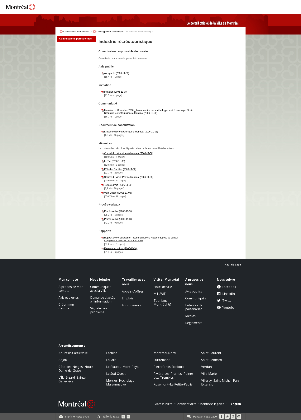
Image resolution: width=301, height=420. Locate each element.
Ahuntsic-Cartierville (73, 353)
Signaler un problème (98, 310)
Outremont (162, 360)
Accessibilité (163, 404)
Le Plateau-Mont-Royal (122, 367)
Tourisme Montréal (161, 302)
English (236, 404)
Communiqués (195, 298)
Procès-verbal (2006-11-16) (118, 211)
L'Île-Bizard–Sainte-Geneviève (73, 379)
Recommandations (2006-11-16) (120, 248)
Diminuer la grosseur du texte (128, 416)
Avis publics (193, 291)
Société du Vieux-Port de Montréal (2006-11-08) (128, 177)
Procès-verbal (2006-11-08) (118, 219)
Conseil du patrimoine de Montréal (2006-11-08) (128, 153)
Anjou (63, 360)
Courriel (239, 416)
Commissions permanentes (76, 31)
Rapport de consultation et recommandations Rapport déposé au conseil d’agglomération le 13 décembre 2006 (141, 239)
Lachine (111, 353)
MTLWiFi (160, 294)
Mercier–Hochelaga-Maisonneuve (121, 382)
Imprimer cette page (77, 416)
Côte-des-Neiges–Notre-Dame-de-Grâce (76, 369)
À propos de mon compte (71, 289)
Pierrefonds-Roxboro (169, 367)
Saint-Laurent (211, 353)
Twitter (225, 300)
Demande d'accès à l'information (102, 299)
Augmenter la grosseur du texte (123, 416)
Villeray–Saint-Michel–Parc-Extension (221, 382)
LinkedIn (226, 294)
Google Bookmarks (233, 416)
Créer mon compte (66, 306)
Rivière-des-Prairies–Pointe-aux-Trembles (174, 376)
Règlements (193, 323)
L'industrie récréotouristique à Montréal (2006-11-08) (131, 131)
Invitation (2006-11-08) (115, 91)
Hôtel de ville (163, 287)
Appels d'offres (133, 291)
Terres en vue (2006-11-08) (118, 185)
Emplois (127, 298)
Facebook (226, 287)
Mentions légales (211, 404)
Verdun (206, 367)
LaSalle (111, 360)
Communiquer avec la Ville (100, 289)
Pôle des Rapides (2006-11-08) (120, 169)
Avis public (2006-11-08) (116, 73)
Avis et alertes (69, 297)
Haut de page (233, 264)
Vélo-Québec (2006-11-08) (118, 193)
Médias (190, 316)
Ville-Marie (209, 374)
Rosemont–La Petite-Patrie (173, 384)
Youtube (226, 307)
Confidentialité (185, 404)
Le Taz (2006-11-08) (114, 161)
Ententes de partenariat (193, 307)
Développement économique (110, 31)
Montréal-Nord (165, 353)
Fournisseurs (131, 305)
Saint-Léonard (211, 360)
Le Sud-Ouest (116, 374)
